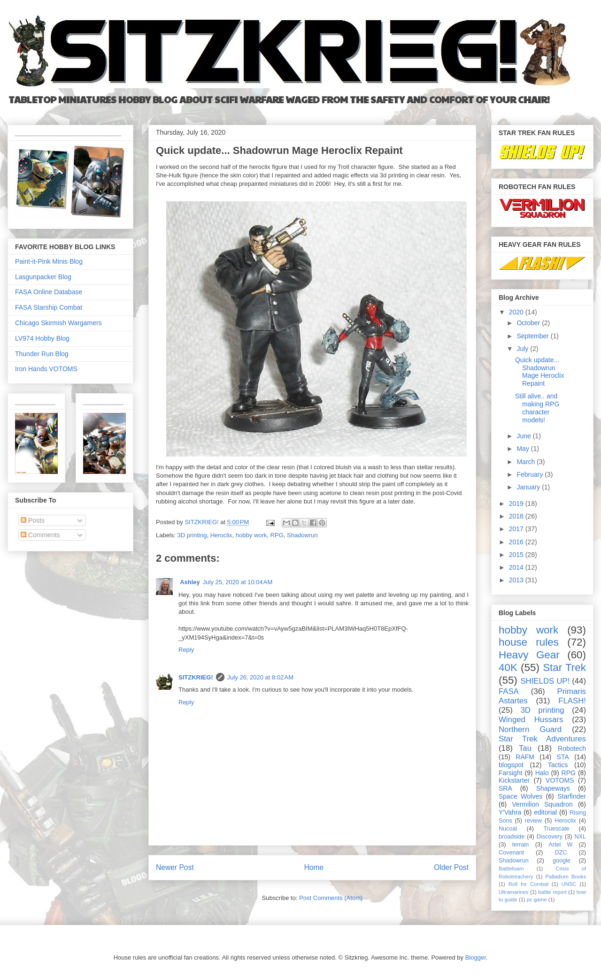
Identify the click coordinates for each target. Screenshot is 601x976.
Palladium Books (566, 876)
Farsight (511, 773)
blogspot (511, 765)
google (561, 860)
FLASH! (572, 700)
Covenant (511, 852)
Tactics (558, 765)
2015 (517, 554)
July (523, 348)
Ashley (189, 582)
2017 (517, 529)
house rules (529, 642)
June (524, 436)
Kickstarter (514, 780)
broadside (511, 836)
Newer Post (175, 867)
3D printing (192, 535)
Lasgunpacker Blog (43, 277)
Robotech (572, 748)
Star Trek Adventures (542, 738)
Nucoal (508, 828)
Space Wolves (520, 796)
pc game (537, 899)
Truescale (556, 828)
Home (314, 867)
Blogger (475, 957)
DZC (561, 852)
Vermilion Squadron (542, 804)
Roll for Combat (528, 884)
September (533, 336)
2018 (517, 516)
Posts (33, 520)
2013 (517, 580)
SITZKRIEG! (195, 677)
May (523, 448)
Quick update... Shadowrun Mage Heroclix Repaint (539, 371)
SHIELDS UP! (545, 681)
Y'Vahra (510, 812)
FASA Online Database (48, 292)
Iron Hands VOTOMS (46, 369)
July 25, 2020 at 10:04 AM (238, 582)
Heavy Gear (529, 655)
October (529, 323)
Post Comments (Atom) (330, 897)
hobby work (251, 535)
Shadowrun (302, 535)
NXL (580, 836)
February (530, 474)
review (533, 820)
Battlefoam (511, 868)
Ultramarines (513, 892)
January (529, 487)
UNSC (569, 884)
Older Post (451, 867)
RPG (277, 535)
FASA (509, 691)
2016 (517, 542)
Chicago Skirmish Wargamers (58, 323)
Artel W (560, 844)
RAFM (525, 757)
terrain (520, 844)
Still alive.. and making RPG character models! (537, 407)
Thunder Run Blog (42, 354)
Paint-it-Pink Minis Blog (49, 261)
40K (508, 667)
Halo (542, 773)
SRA (505, 788)
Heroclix (221, 535)
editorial (545, 812)
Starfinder (571, 796)
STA (563, 757)
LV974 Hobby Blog (42, 338)
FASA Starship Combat (48, 307)
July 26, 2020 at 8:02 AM (260, 677)
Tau (525, 748)
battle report (552, 892)
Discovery (549, 836)
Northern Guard (530, 729)
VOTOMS (560, 780)
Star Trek (564, 667)
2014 (517, 567)
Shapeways (553, 788)
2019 (517, 503)
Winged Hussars (531, 719)
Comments (40, 535)
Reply (186, 649)
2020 (517, 312)
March (526, 461)
